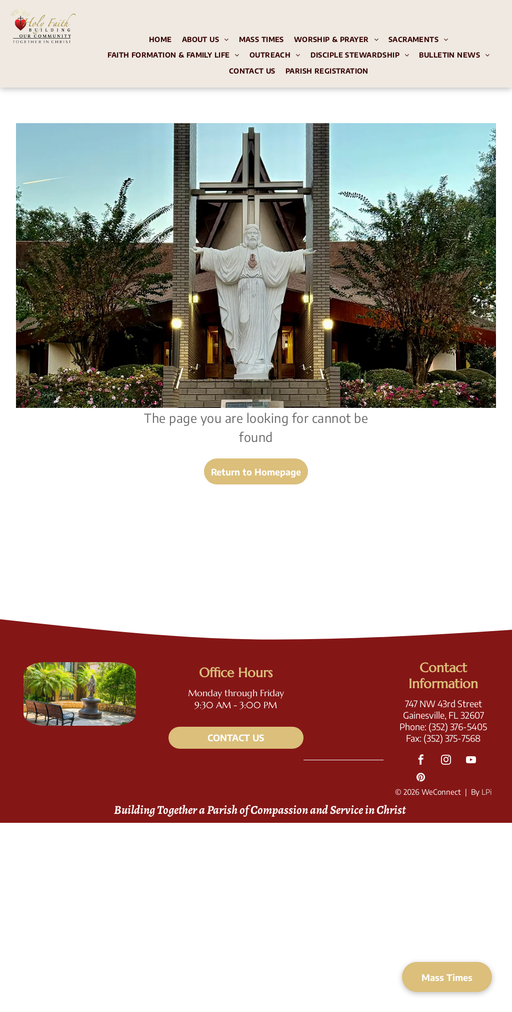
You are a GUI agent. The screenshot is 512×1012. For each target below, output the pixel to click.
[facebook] (421, 761)
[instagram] (446, 761)
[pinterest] (421, 778)
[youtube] (471, 761)
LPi (487, 791)
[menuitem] (160, 41)
